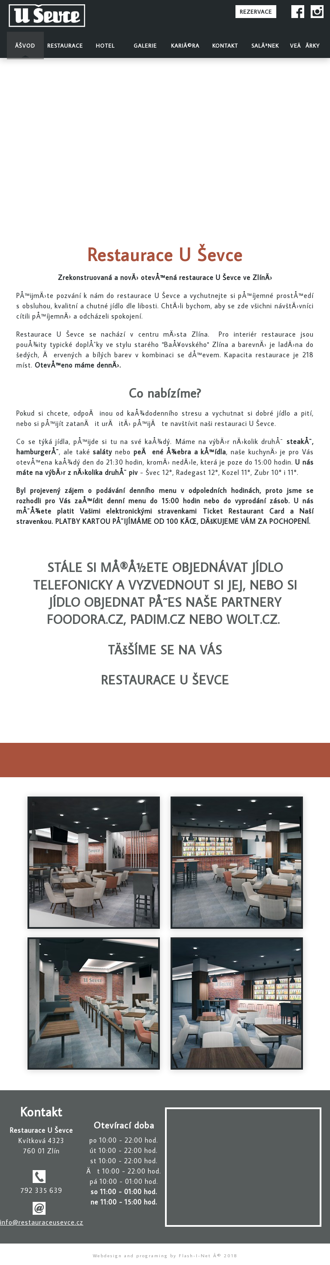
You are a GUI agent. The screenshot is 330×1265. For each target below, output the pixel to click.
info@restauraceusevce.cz (41, 1222)
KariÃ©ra (185, 45)
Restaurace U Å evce (59, 16)
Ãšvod (25, 45)
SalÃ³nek (265, 45)
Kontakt (225, 45)
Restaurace (65, 45)
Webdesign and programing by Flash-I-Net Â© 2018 (165, 1255)
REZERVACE (256, 11)
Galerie (145, 45)
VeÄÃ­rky (305, 45)
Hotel (105, 45)
